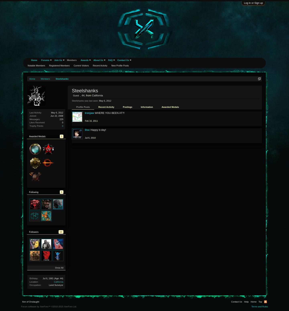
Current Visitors (81, 65)
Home (34, 60)
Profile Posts (83, 107)
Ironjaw (89, 112)
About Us (98, 60)
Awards (85, 60)
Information (147, 107)
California (58, 282)
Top (260, 302)
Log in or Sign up (253, 3)
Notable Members (36, 65)
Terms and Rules (259, 306)
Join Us (58, 60)
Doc (87, 129)
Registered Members (59, 65)
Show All (59, 268)
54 (61, 232)
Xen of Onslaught (30, 302)
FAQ (110, 60)
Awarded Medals (170, 107)
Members (72, 60)
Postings (127, 107)
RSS (265, 301)
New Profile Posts (120, 65)
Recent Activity (106, 107)
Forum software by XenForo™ (49, 306)
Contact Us (123, 60)
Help (246, 302)
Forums (45, 60)
